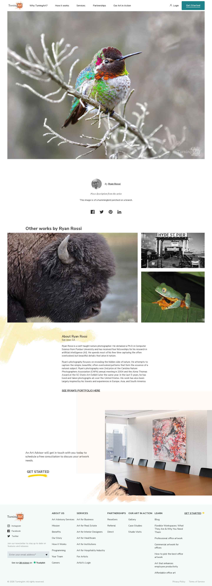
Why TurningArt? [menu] (39, 5)
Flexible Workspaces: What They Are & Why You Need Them (169, 529)
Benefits (56, 531)
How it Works (59, 544)
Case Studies (135, 525)
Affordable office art (165, 572)
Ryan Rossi (114, 184)
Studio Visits (135, 531)
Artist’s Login (84, 562)
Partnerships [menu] (99, 5)
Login (176, 5)
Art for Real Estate (87, 525)
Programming (59, 550)
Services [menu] (81, 5)
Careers (56, 562)
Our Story (57, 538)
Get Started (193, 5)
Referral (111, 525)
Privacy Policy (179, 581)
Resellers (112, 519)
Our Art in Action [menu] (122, 5)
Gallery (132, 519)
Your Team (57, 556)
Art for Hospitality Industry (91, 550)
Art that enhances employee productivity (166, 565)
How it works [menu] (62, 5)
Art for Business (85, 519)
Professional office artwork (169, 538)
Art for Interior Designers (90, 531)
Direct (110, 531)
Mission (56, 525)
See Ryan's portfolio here (81, 390)
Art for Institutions (86, 544)
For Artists (82, 556)
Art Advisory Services (63, 519)
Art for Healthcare (86, 538)
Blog (157, 519)
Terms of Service (197, 581)
